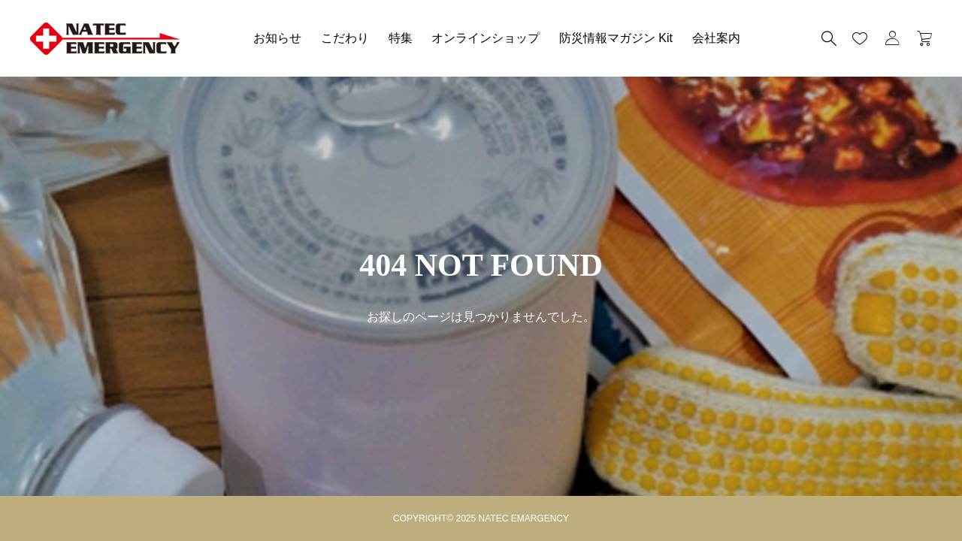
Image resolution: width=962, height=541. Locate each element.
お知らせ (277, 38)
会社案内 (716, 38)
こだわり (345, 38)
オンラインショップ (485, 38)
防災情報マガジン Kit (616, 38)
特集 (401, 38)
